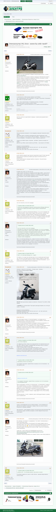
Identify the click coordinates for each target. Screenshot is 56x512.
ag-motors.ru (23, 75)
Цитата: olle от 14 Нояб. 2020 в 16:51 (26, 372)
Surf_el (37, 19)
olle (6, 114)
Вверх (5, 483)
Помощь (41, 510)
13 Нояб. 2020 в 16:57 (20, 222)
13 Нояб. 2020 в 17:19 (20, 250)
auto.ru (34, 180)
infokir (6, 54)
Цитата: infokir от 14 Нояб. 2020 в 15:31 (26, 360)
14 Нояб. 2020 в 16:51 (20, 337)
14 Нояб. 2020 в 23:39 (20, 418)
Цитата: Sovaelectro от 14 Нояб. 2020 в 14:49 (27, 340)
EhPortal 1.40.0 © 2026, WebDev (8, 510)
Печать (50, 50)
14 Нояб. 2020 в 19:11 (20, 402)
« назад (45, 46)
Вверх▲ (51, 510)
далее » (49, 46)
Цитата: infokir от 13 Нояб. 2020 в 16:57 (26, 253)
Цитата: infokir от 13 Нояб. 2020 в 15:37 (26, 205)
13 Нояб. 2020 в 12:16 (20, 153)
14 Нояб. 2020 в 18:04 (20, 369)
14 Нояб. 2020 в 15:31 (20, 317)
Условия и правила (47, 510)
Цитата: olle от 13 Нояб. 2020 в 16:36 (26, 225)
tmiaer (6, 94)
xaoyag (34, 19)
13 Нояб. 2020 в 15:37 (20, 169)
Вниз (5, 50)
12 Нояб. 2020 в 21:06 (20, 54)
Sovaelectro (8, 131)
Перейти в (31, 490)
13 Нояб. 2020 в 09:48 (20, 114)
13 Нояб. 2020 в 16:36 (20, 200)
